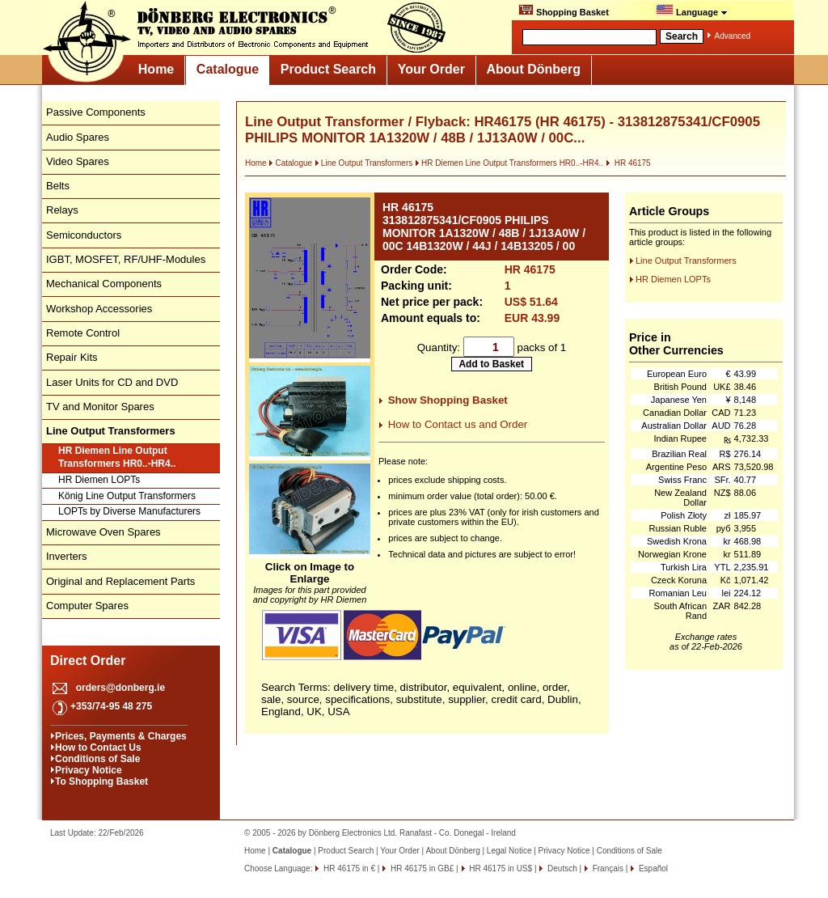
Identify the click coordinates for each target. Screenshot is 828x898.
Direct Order (87, 660)
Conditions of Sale (97, 759)
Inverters (66, 556)
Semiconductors (83, 235)
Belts (58, 186)
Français (606, 868)
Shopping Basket (563, 10)
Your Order (431, 69)
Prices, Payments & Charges (121, 736)
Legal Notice (509, 850)
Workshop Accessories (99, 309)
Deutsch (561, 868)
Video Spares (77, 161)
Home (156, 69)
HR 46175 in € (348, 868)
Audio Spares (77, 137)
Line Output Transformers (363, 163)
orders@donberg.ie (120, 687)
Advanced (732, 36)
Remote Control (83, 333)
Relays (62, 210)
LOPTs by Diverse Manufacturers (129, 511)
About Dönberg (534, 69)
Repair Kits (72, 357)
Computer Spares (87, 605)
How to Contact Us (98, 747)
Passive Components (96, 112)
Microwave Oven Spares (103, 532)
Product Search (328, 69)
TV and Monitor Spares (100, 406)
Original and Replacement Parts (120, 581)
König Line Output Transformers (127, 496)
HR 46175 (628, 163)
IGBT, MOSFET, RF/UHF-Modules (125, 259)
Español (652, 868)
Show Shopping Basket (448, 400)
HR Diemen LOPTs (99, 479)
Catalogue (227, 69)
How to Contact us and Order (458, 424)
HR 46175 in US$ (500, 868)
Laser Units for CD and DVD (112, 382)
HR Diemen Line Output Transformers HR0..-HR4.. (116, 457)
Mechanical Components (104, 283)
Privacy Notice (88, 770)
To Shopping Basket (101, 781)
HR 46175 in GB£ (421, 868)
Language (692, 10)
